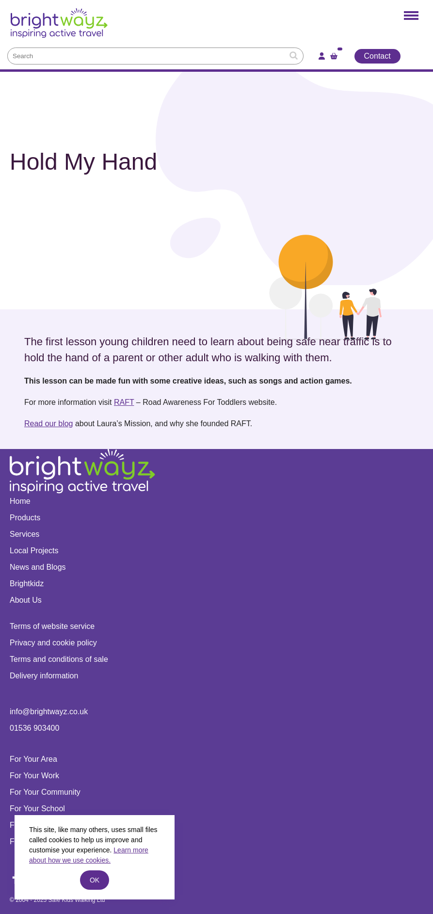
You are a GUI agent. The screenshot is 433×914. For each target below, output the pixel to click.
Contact (377, 56)
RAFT (124, 402)
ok (94, 880)
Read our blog (48, 423)
